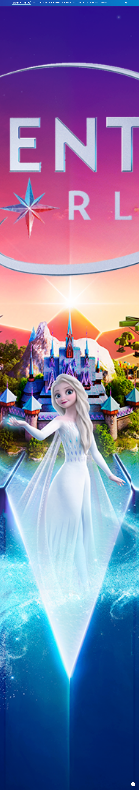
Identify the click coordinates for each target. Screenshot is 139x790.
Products (94, 3)
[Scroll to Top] (133, 784)
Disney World (54, 3)
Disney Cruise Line (80, 3)
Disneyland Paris (40, 3)
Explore (104, 3)
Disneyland (66, 3)
